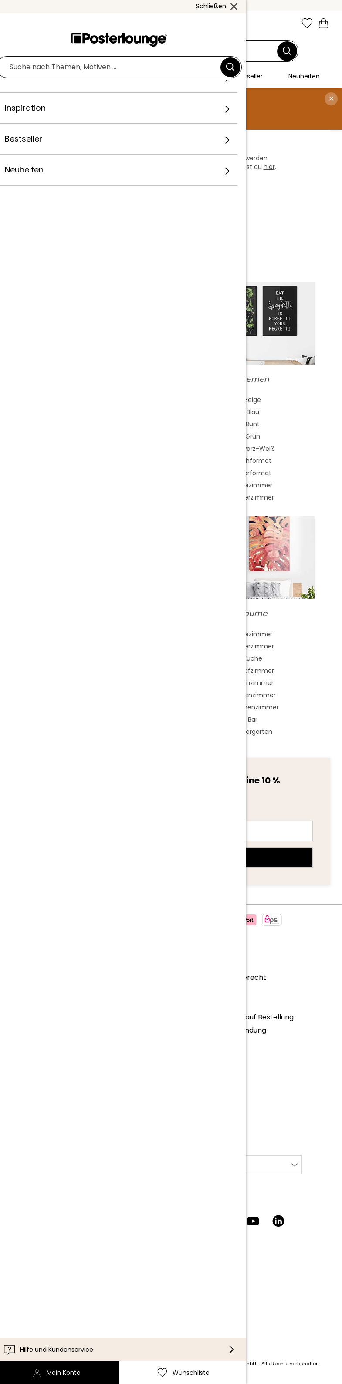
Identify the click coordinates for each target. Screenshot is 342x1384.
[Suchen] (287, 50)
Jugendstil (89, 436)
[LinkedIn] (278, 1221)
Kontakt (23, 1279)
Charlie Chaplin (89, 695)
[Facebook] (202, 1221)
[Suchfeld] (166, 51)
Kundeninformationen (47, 1266)
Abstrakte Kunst (89, 399)
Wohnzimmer (253, 682)
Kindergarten (252, 731)
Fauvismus (89, 473)
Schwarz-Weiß (252, 448)
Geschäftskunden (40, 1052)
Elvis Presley (89, 670)
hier (269, 166)
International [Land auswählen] (197, 1165)
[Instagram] (177, 1221)
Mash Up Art (89, 485)
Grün (252, 436)
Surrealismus (89, 497)
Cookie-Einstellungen (46, 1114)
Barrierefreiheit (36, 1305)
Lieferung (25, 1292)
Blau (253, 412)
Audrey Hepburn (89, 658)
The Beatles (89, 682)
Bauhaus (89, 448)
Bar (252, 719)
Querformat (252, 473)
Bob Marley (89, 731)
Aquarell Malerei (89, 412)
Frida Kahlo (89, 634)
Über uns (25, 977)
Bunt (253, 424)
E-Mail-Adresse (54, 815)
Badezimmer (253, 485)
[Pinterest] (228, 1221)
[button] (37, 24)
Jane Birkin (89, 719)
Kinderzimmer (253, 497)
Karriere (24, 1004)
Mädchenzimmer (253, 707)
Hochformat (252, 460)
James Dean (89, 707)
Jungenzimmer (253, 695)
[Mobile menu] (18, 24)
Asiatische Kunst (89, 424)
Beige (252, 399)
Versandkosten (126, 1363)
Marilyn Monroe (89, 646)
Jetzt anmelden (171, 857)
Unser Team (31, 991)
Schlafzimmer (252, 670)
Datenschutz (32, 1101)
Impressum (29, 1127)
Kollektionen (31, 1017)
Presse (21, 1039)
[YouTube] (253, 1221)
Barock (89, 460)
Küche (252, 658)
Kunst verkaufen (38, 1065)
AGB (17, 1087)
